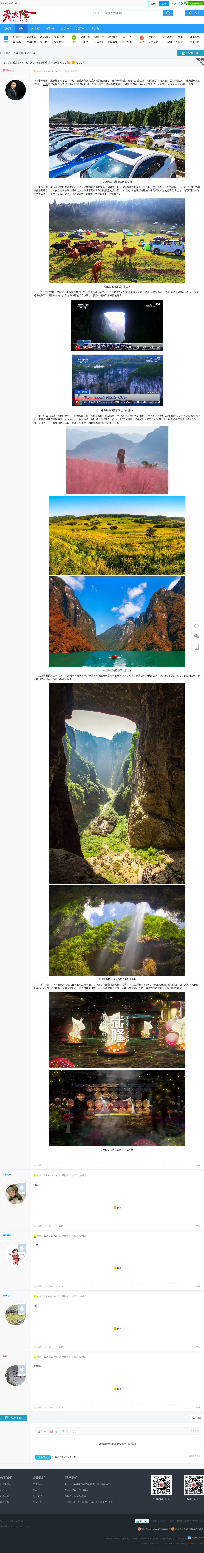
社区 (21, 28)
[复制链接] (80, 63)
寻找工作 (85, 37)
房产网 (80, 28)
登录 (164, 3)
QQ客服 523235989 (75, 1496)
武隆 (45, 84)
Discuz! (15, 1521)
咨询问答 (31, 42)
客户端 (95, 28)
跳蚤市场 (195, 42)
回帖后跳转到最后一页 (64, 1457)
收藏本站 (13, 3)
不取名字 (7, 1295)
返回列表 (197, 1418)
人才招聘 (5, 1489)
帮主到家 (167, 37)
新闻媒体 (37, 1483)
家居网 (50, 28)
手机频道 (66, 1175)
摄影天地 (59, 37)
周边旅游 (31, 37)
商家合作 (37, 1489)
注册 (153, 3)
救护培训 (127, 42)
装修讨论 (17, 42)
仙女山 (153, 187)
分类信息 (153, 42)
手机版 (154, 1521)
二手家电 (180, 37)
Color (44, 1431)
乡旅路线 (99, 42)
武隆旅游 (160, 190)
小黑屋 (171, 1521)
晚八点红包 (128, 37)
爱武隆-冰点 (8, 70)
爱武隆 (7, 28)
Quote (62, 1431)
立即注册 (132, 1444)
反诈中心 (17, 37)
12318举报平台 (180, 1538)
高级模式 (194, 1430)
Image (50, 1431)
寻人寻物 (167, 42)
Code (68, 1431)
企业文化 (5, 1483)
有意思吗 (7, 1235)
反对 (61, 1226)
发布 (197, 12)
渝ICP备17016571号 (193, 1521)
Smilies (74, 1431)
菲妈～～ (7, 1356)
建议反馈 (5, 1502)
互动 (16, 53)
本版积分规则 (194, 1456)
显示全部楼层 (71, 71)
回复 (40, 1165)
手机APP (153, 37)
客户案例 (37, 1496)
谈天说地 (45, 37)
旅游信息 (25, 53)
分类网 (65, 28)
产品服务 (37, 1502)
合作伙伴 (39, 1477)
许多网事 (7, 1174)
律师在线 (195, 37)
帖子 (97, 13)
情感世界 (59, 42)
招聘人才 (99, 37)
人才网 (35, 28)
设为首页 (4, 3)
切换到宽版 (180, 3)
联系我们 (71, 1477)
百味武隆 (112, 42)
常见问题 (5, 1496)
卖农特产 (45, 42)
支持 (50, 1226)
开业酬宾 (112, 37)
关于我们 (6, 1477)
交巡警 (179, 42)
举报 (198, 1165)
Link (56, 1431)
